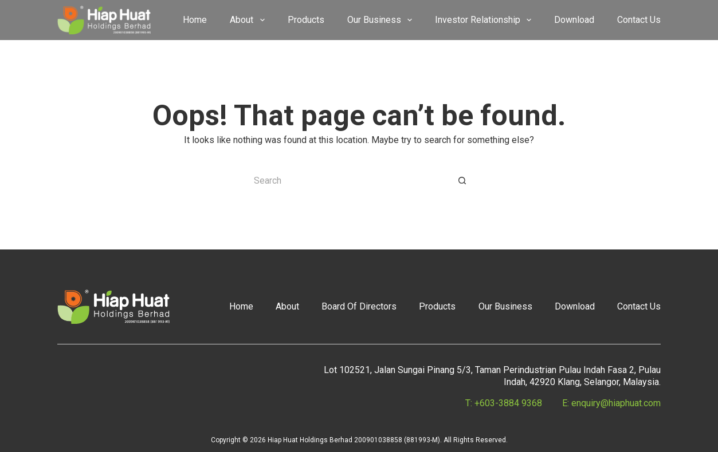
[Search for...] (348, 180)
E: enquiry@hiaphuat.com (611, 403)
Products (437, 306)
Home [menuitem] (195, 19)
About (287, 306)
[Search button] (462, 180)
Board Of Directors (359, 306)
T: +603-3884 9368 (503, 403)
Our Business (505, 306)
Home (241, 306)
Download (575, 306)
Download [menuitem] (574, 19)
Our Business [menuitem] (382, 20)
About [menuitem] (249, 20)
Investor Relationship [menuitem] (485, 20)
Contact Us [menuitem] (639, 19)
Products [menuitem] (306, 19)
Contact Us (639, 306)
